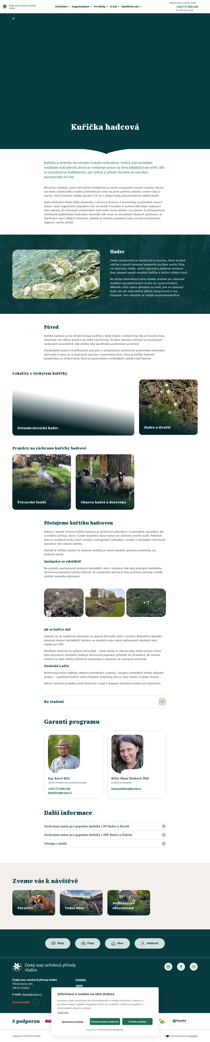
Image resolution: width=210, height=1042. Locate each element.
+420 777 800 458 (59, 788)
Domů (13, 18)
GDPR (79, 985)
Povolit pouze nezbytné (105, 1021)
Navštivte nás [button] (130, 6)
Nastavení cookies (72, 1021)
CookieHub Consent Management (110, 1029)
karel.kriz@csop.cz (60, 792)
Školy (60, 942)
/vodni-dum (81, 902)
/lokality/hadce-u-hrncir (168, 407)
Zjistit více (62, 1012)
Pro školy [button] (99, 6)
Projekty (81, 979)
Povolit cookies (137, 1021)
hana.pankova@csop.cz (126, 788)
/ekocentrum (128, 902)
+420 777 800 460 (187, 6)
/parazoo (33, 902)
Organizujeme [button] (80, 6)
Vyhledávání (205, 6)
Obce (120, 942)
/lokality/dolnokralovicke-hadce (73, 407)
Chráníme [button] (61, 6)
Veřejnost (152, 942)
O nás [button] (113, 6)
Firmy (90, 942)
